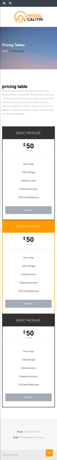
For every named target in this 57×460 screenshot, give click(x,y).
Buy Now (29, 210)
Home (5, 51)
